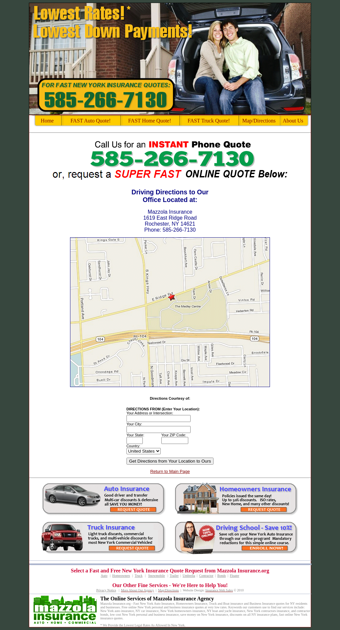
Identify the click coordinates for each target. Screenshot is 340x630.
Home (47, 120)
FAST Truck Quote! (209, 120)
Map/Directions (258, 120)
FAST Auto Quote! (90, 120)
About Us (293, 120)
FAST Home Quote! (149, 120)
